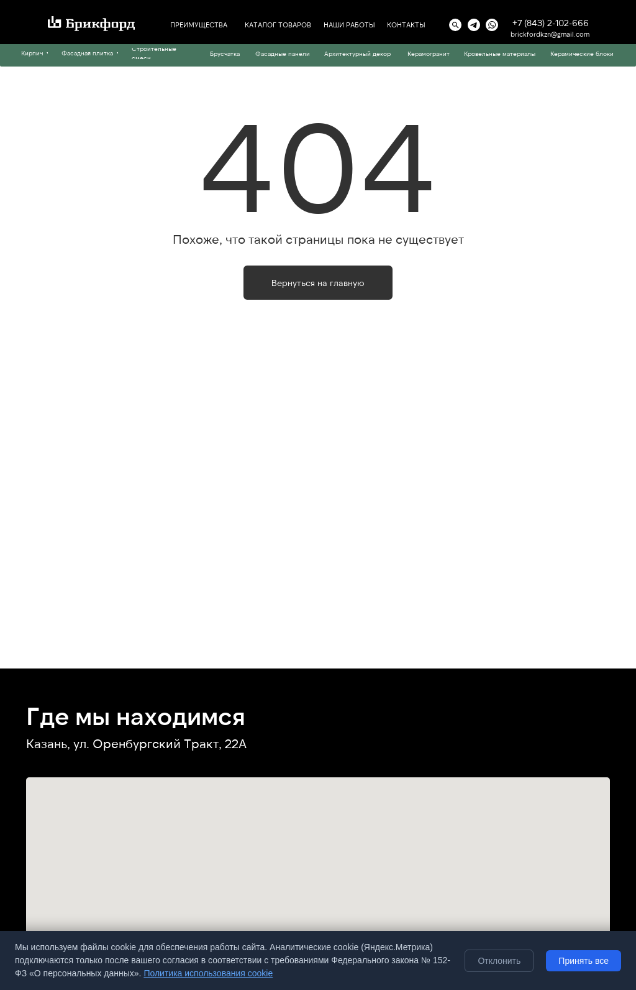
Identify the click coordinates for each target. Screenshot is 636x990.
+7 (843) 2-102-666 (550, 22)
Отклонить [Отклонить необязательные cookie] (499, 961)
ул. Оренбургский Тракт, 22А (160, 743)
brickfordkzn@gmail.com (550, 34)
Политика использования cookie (208, 973)
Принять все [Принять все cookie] (583, 961)
